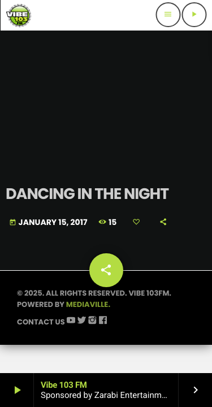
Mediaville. (88, 304)
